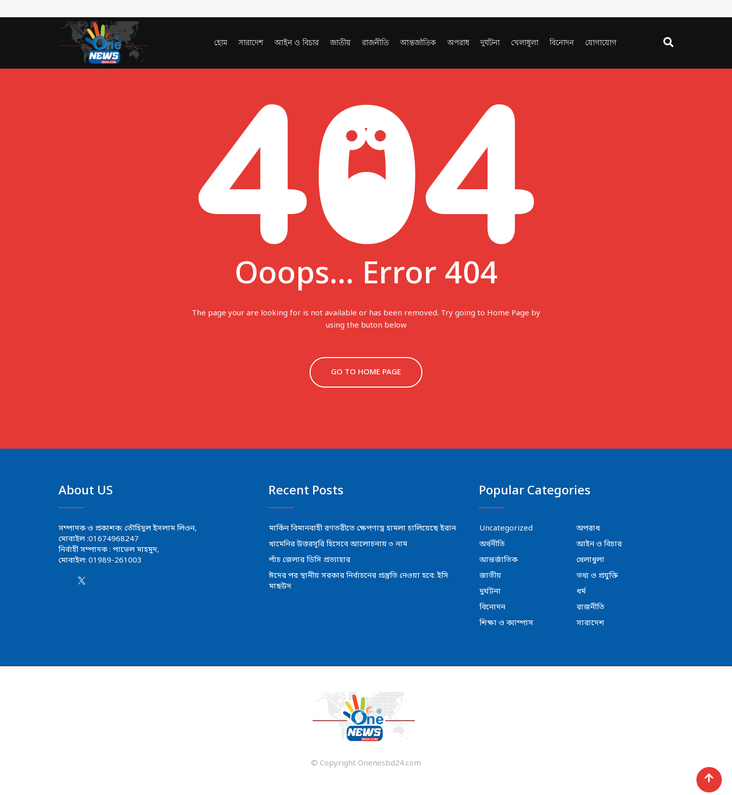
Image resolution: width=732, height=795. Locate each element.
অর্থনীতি (492, 544)
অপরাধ (458, 42)
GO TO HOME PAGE (366, 372)
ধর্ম (581, 591)
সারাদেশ (250, 42)
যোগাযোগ (601, 42)
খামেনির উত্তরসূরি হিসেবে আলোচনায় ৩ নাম (338, 544)
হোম (220, 42)
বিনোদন (562, 42)
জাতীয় (340, 42)
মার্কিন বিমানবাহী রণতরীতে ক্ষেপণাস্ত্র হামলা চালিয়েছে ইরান (362, 528)
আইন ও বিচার (296, 42)
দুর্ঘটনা (490, 42)
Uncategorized (506, 528)
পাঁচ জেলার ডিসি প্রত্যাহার (309, 560)
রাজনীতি (375, 42)
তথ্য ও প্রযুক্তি (597, 576)
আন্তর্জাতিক (418, 42)
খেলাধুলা (524, 42)
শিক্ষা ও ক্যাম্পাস (506, 623)
